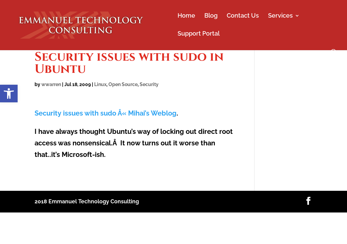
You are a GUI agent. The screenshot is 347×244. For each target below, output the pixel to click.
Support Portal (199, 34)
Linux (100, 84)
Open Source (123, 84)
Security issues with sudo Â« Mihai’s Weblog (106, 113)
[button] (9, 93)
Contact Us (243, 16)
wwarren (51, 84)
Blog (211, 16)
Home (186, 16)
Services (280, 16)
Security (149, 84)
